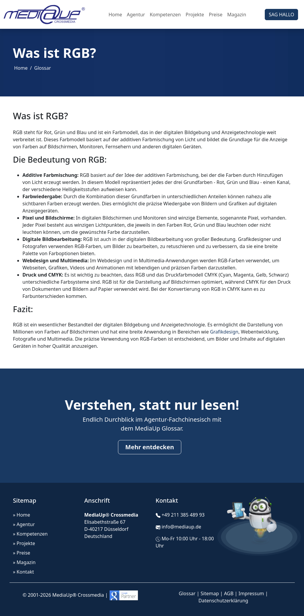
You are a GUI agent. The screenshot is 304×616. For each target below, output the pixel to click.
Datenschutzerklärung (223, 600)
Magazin (236, 14)
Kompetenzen (165, 14)
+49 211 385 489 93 (183, 515)
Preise (216, 14)
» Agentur (24, 524)
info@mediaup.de (181, 526)
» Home (21, 515)
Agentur (136, 14)
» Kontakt (23, 572)
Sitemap (210, 593)
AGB (229, 593)
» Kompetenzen (30, 534)
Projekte (194, 14)
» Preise (21, 553)
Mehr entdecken (149, 447)
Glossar (42, 68)
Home (115, 14)
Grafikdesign (224, 331)
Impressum (251, 593)
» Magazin (24, 562)
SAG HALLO (281, 14)
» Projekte (24, 543)
